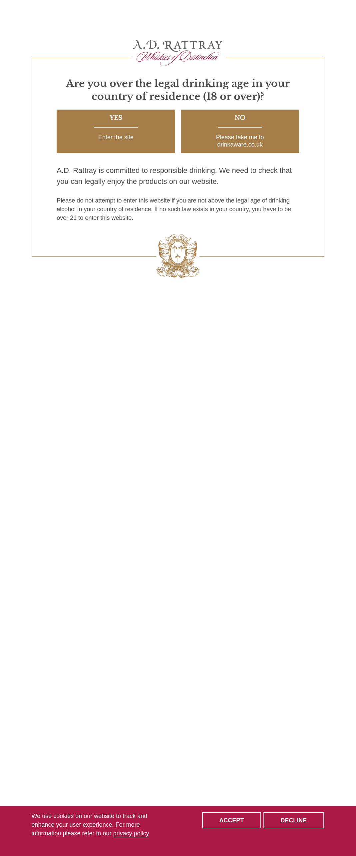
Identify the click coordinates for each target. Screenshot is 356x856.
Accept (231, 820)
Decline (293, 820)
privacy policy (131, 833)
